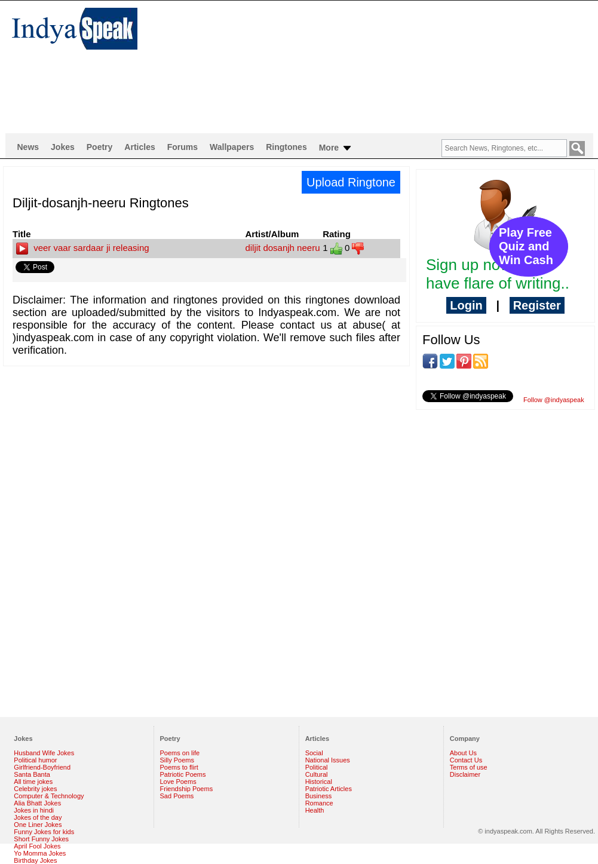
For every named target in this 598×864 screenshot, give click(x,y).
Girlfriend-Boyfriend (42, 767)
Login (466, 305)
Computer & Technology (49, 795)
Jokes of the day (38, 817)
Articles (139, 147)
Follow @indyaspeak (553, 399)
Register (537, 305)
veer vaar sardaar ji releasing (82, 248)
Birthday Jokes (35, 860)
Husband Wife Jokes (44, 752)
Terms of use (468, 767)
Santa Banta (32, 774)
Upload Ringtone (350, 182)
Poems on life (180, 752)
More (336, 148)
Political (316, 767)
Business (318, 795)
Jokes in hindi (34, 810)
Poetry (100, 147)
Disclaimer (465, 774)
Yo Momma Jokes (40, 853)
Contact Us (466, 760)
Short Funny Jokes (41, 838)
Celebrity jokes (35, 788)
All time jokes (33, 781)
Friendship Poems (186, 788)
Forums (182, 147)
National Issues (327, 760)
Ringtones (286, 147)
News (28, 147)
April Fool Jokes (37, 846)
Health (314, 810)
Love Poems (178, 781)
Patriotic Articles (328, 788)
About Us (463, 752)
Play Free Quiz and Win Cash (526, 246)
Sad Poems (177, 795)
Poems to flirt (179, 767)
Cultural (316, 774)
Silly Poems (177, 760)
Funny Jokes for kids (44, 831)
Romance (319, 803)
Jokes (63, 147)
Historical (318, 781)
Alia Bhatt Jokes (37, 803)
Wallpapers (232, 147)
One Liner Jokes (38, 824)
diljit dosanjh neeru (282, 248)
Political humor (35, 760)
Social (314, 752)
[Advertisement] (230, 66)
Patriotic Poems (183, 774)
